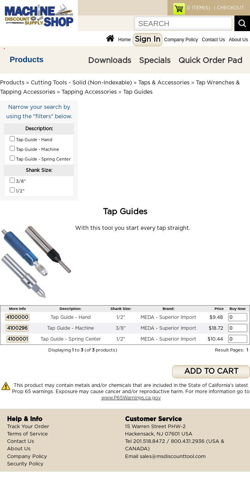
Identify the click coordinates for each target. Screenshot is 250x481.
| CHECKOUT (228, 7)
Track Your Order (28, 426)
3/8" (121, 328)
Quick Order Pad (210, 61)
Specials (155, 61)
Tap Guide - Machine (70, 328)
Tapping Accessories (89, 92)
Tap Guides (138, 92)
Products (27, 59)
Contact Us (213, 39)
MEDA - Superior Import (168, 317)
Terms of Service (27, 434)
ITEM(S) (198, 7)
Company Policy (181, 39)
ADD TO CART (211, 371)
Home (124, 39)
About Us (238, 39)
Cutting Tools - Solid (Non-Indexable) (81, 83)
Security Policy (25, 464)
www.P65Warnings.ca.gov (131, 397)
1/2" (120, 317)
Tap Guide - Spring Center (70, 339)
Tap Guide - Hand (71, 317)
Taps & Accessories (164, 83)
